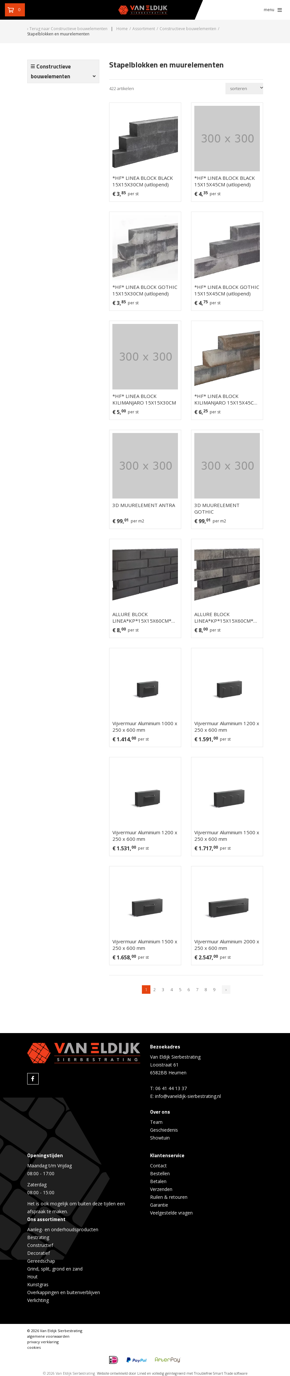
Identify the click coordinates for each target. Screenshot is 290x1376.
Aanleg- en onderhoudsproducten (62, 1229)
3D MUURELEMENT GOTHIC (217, 508)
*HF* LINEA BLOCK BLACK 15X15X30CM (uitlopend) (142, 181)
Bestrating (38, 1237)
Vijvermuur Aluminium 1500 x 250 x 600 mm (226, 835)
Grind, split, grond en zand (55, 1269)
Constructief (40, 1245)
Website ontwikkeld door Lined (121, 1373)
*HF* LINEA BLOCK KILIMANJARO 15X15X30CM (144, 399)
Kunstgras (37, 1284)
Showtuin (160, 1138)
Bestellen (160, 1173)
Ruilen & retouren (168, 1197)
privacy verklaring (43, 1341)
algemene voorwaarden (48, 1336)
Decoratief (38, 1253)
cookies (34, 1347)
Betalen (158, 1181)
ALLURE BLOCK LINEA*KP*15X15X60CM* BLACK (141, 617)
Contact (158, 1165)
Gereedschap (41, 1261)
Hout (32, 1276)
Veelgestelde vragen (171, 1213)
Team (156, 1122)
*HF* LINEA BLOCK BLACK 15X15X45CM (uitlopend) (224, 181)
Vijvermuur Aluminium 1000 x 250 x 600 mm (144, 726)
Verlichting (38, 1300)
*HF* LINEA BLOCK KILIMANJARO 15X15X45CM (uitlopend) (226, 399)
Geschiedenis (164, 1130)
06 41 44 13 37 (171, 1088)
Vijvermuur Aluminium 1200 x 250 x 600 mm (226, 726)
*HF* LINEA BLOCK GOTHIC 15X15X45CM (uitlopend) (226, 290)
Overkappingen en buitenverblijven (63, 1292)
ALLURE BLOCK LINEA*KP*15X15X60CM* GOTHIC (223, 617)
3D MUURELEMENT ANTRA (143, 505)
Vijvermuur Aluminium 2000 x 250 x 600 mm (226, 944)
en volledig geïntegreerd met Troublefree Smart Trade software (197, 1373)
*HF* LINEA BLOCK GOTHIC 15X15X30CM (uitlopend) (144, 290)
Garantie (159, 1205)
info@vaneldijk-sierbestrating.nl (188, 1096)
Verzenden (161, 1189)
